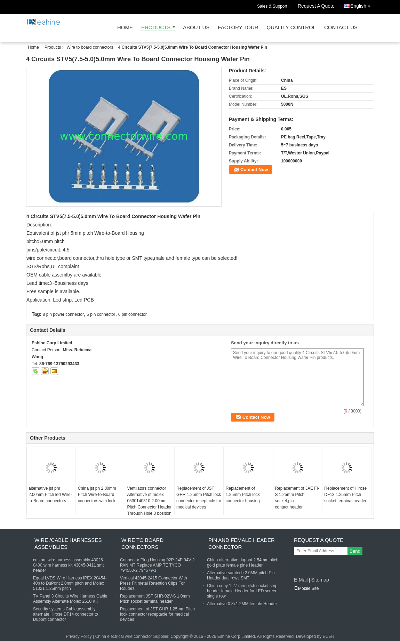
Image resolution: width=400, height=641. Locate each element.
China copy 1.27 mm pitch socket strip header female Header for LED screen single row (242, 591)
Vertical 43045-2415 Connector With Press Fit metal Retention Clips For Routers (153, 583)
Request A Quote (316, 6)
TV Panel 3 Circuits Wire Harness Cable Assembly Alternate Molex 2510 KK (70, 599)
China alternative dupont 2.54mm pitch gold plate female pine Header (242, 563)
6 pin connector (132, 314)
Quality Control (291, 27)
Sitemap (320, 580)
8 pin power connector (63, 314)
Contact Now (254, 169)
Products (155, 27)
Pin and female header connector (241, 543)
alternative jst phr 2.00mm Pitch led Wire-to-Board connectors (50, 494)
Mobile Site (306, 588)
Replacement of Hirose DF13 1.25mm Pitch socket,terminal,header (345, 494)
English (362, 5)
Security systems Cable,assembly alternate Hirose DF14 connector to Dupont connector (65, 614)
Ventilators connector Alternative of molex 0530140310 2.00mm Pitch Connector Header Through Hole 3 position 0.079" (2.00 (149, 504)
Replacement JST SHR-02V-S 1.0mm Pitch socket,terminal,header (155, 599)
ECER (328, 636)
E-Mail (301, 580)
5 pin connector (101, 314)
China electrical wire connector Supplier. (133, 636)
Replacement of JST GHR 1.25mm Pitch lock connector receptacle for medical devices (198, 498)
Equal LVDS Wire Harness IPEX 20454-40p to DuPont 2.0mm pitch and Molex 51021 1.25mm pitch (70, 583)
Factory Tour (238, 27)
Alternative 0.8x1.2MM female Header (242, 603)
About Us (196, 27)
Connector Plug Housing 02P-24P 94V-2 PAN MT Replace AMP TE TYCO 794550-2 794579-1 (157, 565)
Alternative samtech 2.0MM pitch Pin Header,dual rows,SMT (241, 575)
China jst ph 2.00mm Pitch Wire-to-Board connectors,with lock (97, 494)
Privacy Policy (79, 636)
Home (125, 27)
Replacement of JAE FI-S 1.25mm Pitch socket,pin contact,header (297, 498)
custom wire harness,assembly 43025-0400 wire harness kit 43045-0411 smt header (68, 565)
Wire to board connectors (89, 47)
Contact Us (341, 27)
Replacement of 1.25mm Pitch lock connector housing (243, 494)
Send (355, 551)
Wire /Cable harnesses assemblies (68, 543)
